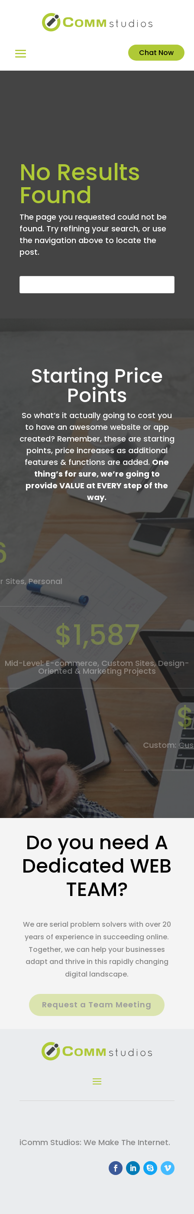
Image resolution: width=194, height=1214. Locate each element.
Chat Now (156, 53)
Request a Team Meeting (97, 1004)
